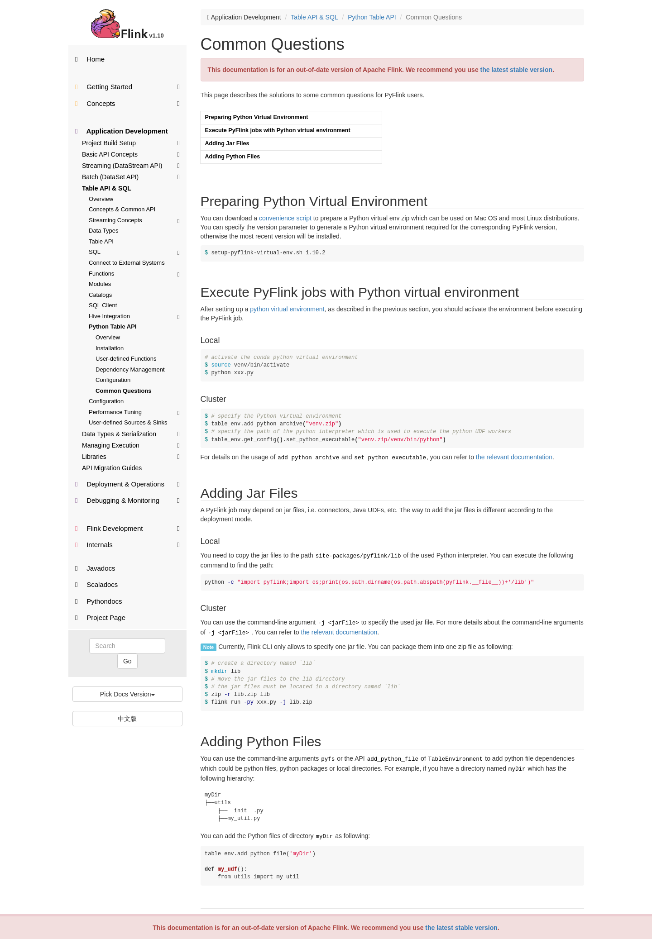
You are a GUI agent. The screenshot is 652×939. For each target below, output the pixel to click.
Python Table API (112, 326)
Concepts (127, 103)
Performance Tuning (134, 412)
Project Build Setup (131, 142)
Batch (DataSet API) (131, 176)
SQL (134, 252)
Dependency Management (130, 369)
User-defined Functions (126, 358)
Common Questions (124, 390)
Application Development (121, 131)
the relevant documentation (514, 457)
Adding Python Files (232, 156)
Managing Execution (131, 445)
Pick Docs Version (127, 694)
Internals (127, 544)
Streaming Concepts (134, 220)
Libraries (131, 456)
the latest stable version (461, 927)
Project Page (100, 617)
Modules (100, 284)
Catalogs (100, 294)
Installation (110, 348)
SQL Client (103, 305)
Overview (101, 198)
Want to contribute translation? (239, 912)
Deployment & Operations (127, 483)
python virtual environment (287, 309)
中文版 (127, 718)
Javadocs (95, 568)
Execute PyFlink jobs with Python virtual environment (277, 130)
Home (90, 59)
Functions (134, 273)
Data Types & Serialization (131, 433)
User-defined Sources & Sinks (128, 422)
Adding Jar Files (227, 143)
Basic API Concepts (131, 154)
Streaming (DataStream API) (131, 165)
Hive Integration (134, 316)
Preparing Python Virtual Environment (256, 117)
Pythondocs (98, 601)
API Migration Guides (112, 468)
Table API (101, 241)
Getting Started (127, 86)
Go (127, 661)
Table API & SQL (106, 188)
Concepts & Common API (122, 209)
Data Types (104, 230)
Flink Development (127, 528)
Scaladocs (96, 584)
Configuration (113, 380)
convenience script (285, 218)
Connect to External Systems (127, 262)
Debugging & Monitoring (127, 500)
